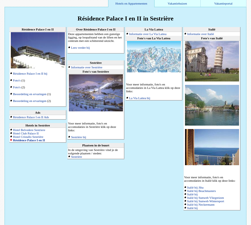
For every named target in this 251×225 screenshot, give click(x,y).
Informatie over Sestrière (86, 67)
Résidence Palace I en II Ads (31, 117)
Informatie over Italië (200, 34)
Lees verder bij (80, 47)
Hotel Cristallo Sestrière (28, 136)
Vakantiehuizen (177, 3)
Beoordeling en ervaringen (29, 94)
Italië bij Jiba (195, 187)
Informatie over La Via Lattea (147, 34)
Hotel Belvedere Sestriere (29, 130)
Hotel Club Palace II (26, 133)
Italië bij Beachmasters (201, 191)
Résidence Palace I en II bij (30, 73)
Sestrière (76, 156)
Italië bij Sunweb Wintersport (205, 201)
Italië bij (192, 194)
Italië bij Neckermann (201, 204)
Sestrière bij (78, 137)
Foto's (16, 80)
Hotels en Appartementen (131, 3)
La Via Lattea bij (139, 98)
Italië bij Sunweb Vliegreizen (205, 197)
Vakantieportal (223, 3)
